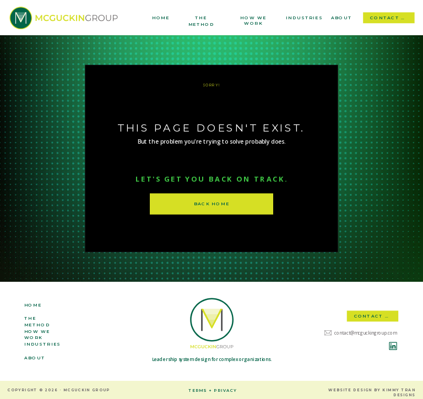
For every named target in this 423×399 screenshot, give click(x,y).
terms (197, 390)
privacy (225, 390)
